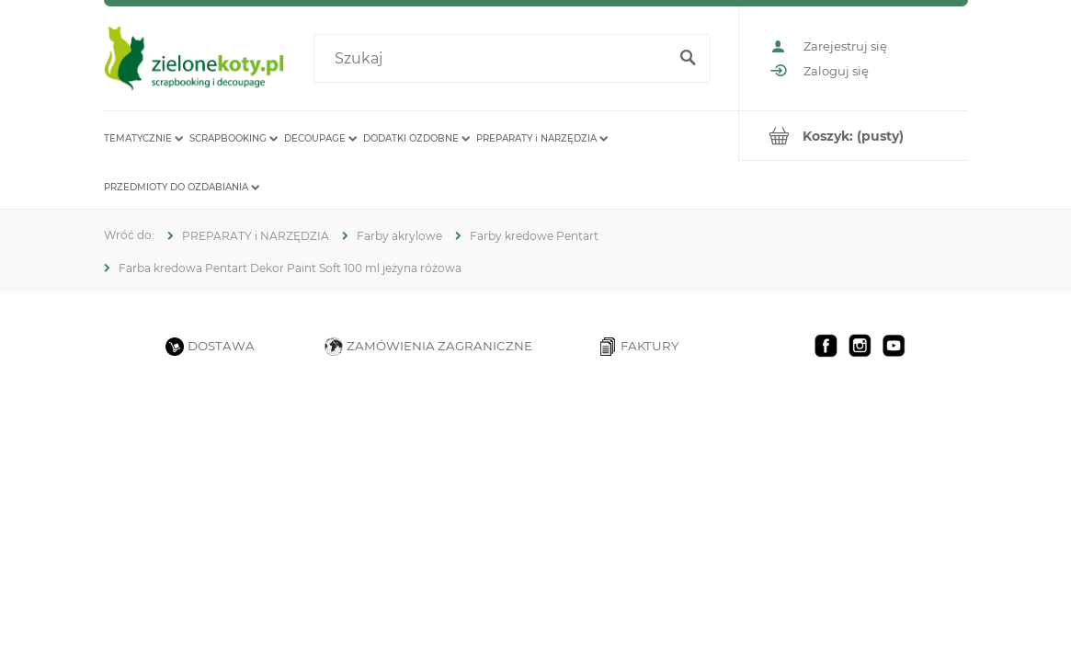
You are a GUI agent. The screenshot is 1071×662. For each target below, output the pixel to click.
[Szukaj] (688, 59)
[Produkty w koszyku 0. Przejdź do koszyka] (853, 135)
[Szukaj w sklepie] (494, 59)
